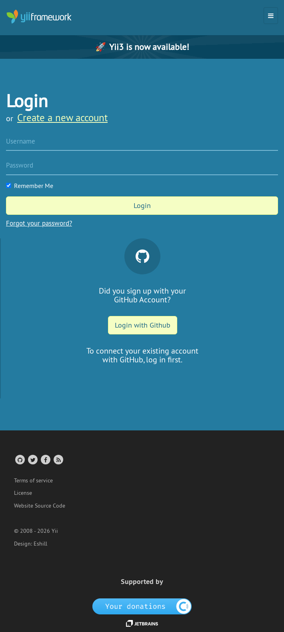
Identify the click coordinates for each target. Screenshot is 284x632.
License (23, 492)
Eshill (40, 543)
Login (142, 205)
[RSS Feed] (57, 459)
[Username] (142, 142)
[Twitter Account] (32, 459)
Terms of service (33, 480)
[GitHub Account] (19, 459)
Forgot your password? (39, 223)
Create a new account (62, 117)
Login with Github (142, 325)
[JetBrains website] (142, 622)
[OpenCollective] (142, 606)
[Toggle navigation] (271, 15)
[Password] (142, 166)
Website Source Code (39, 505)
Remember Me (29, 186)
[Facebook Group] (45, 459)
